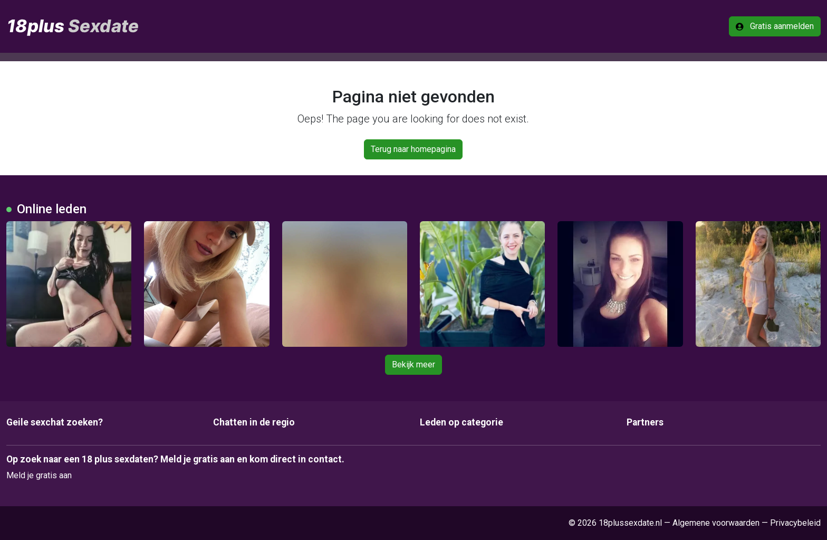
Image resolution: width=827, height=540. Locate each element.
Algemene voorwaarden (715, 523)
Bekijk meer (413, 364)
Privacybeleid (795, 523)
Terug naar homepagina (413, 149)
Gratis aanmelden (775, 26)
